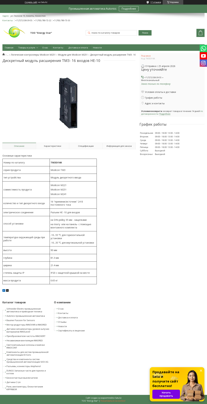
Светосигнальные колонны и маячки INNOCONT (26, 346)
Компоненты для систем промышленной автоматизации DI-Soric (27, 353)
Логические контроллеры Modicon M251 (33, 54)
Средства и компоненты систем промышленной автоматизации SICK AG (27, 360)
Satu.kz (118, 398)
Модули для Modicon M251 (73, 54)
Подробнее (128, 8)
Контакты (58, 47)
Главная (9, 47)
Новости (97, 47)
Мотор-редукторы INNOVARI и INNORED (27, 324)
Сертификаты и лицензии (71, 330)
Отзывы (62, 321)
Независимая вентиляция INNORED (25, 340)
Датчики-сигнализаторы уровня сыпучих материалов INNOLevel (28, 330)
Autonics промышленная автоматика (26, 315)
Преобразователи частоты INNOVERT (26, 336)
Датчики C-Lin (14, 382)
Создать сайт (31, 2)
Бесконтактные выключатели (22, 377)
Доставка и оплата (78, 47)
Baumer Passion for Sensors (21, 320)
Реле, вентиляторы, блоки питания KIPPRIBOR (25, 388)
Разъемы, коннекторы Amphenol (24, 366)
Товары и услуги (26, 47)
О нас (45, 47)
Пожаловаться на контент (112, 400)
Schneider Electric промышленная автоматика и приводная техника (24, 310)
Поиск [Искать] (145, 33)
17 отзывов (155, 2)
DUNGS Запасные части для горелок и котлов (26, 372)
